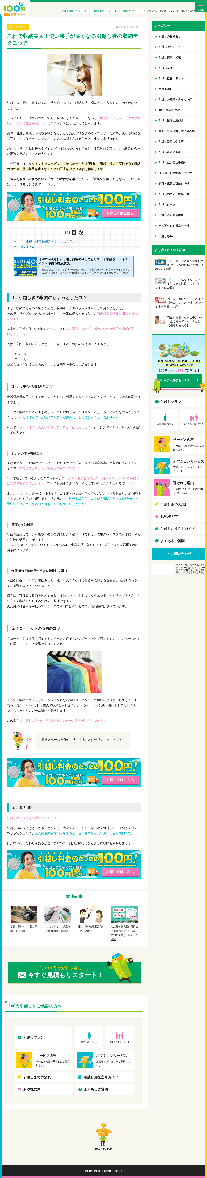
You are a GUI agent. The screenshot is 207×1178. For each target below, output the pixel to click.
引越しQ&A (166, 236)
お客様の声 (32, 1089)
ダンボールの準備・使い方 (175, 173)
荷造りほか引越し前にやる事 (177, 131)
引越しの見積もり (170, 36)
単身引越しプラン (89, 1042)
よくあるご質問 (96, 1089)
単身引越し (165, 88)
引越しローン (167, 204)
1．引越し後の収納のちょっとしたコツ (48, 241)
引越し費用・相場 (170, 57)
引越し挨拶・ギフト (171, 78)
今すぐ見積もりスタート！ (181, 380)
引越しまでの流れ (37, 1077)
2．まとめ (28, 246)
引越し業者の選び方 (171, 120)
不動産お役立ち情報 (171, 215)
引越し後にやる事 (170, 152)
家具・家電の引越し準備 (174, 183)
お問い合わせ (181, 554)
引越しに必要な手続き (172, 162)
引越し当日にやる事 (171, 141)
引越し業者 (165, 68)
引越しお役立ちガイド (101, 1077)
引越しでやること (17, 27)
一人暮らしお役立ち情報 (174, 225)
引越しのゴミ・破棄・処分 (175, 194)
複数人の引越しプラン (119, 1042)
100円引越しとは (169, 110)
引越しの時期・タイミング (175, 99)
